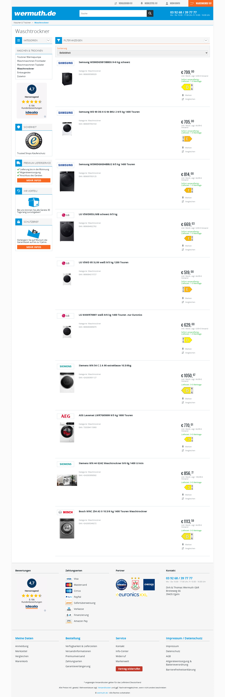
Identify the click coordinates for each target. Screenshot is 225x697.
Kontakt (120, 646)
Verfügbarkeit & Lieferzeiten (81, 646)
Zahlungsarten (74, 661)
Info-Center (122, 651)
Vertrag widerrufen (129, 668)
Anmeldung (21, 646)
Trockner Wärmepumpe (29, 57)
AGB (168, 656)
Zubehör (21, 76)
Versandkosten (104, 687)
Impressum (172, 646)
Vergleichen (22, 656)
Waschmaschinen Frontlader (31, 61)
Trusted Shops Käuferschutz (31, 153)
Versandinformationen (78, 651)
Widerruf (121, 656)
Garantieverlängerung (78, 666)
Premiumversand (75, 656)
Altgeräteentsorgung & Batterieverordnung (179, 663)
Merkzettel (21, 651)
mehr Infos (33, 180)
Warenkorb (21, 661)
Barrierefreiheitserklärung (181, 669)
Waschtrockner (25, 69)
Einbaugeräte (23, 72)
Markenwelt (122, 661)
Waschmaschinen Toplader (30, 65)
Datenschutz (173, 651)
